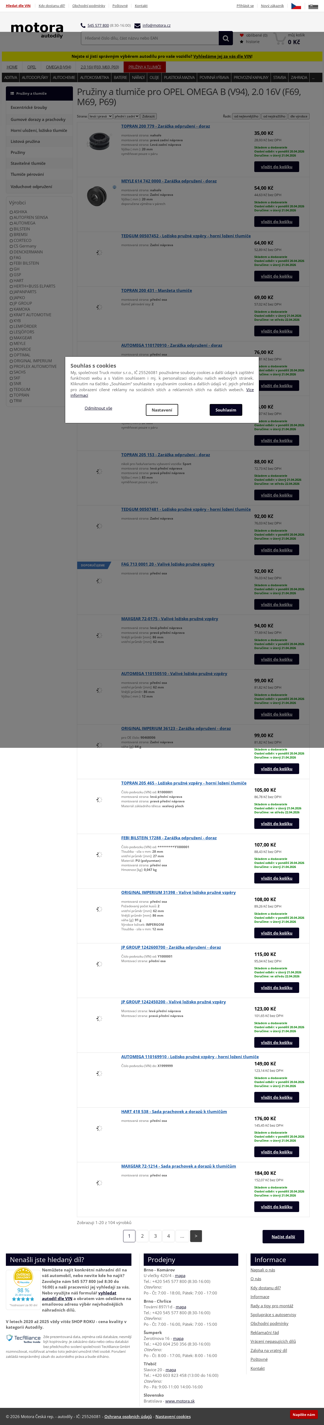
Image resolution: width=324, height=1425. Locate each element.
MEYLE (18, 343)
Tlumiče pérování (27, 174)
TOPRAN (19, 395)
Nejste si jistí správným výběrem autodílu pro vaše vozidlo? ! (162, 56)
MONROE (20, 349)
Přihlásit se (245, 6)
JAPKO (17, 297)
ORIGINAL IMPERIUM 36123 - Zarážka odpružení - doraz (176, 728)
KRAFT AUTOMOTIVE (30, 315)
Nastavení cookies (173, 1416)
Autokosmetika (94, 77)
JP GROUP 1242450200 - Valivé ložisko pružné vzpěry (173, 1001)
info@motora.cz (157, 25)
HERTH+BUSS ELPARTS (32, 286)
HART (17, 280)
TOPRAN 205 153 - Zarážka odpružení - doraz (165, 454)
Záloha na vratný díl (269, 1350)
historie (250, 41)
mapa (180, 1275)
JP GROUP (21, 303)
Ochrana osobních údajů (128, 1416)
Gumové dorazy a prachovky (38, 119)
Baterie (120, 77)
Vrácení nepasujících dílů (273, 1341)
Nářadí (138, 77)
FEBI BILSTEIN (24, 263)
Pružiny (18, 152)
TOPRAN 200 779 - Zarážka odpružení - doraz (165, 126)
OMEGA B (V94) (58, 67)
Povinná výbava (214, 77)
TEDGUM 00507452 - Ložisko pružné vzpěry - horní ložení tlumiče (186, 235)
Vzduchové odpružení (31, 186)
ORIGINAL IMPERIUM (31, 361)
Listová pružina (25, 141)
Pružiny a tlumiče (144, 67)
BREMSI (19, 234)
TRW (16, 400)
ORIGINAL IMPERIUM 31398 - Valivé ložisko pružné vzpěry (178, 892)
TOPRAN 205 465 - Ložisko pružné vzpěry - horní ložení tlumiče (184, 783)
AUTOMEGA (22, 223)
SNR (15, 383)
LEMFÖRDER (23, 326)
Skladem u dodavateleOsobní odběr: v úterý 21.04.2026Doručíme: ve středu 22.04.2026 (277, 316)
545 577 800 (98, 25)
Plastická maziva (179, 77)
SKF (15, 378)
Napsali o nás (263, 1269)
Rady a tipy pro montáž (272, 1305)
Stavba (279, 77)
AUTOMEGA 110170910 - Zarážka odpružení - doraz (171, 345)
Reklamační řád (265, 1332)
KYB (15, 320)
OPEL (31, 67)
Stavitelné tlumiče (28, 163)
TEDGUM (20, 389)
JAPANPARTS (23, 292)
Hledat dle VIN (18, 6)
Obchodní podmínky (88, 6)
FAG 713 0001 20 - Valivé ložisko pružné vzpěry (167, 564)
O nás (256, 1278)
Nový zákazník (272, 6)
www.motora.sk (180, 1401)
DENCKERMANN (26, 252)
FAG (15, 257)
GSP (15, 274)
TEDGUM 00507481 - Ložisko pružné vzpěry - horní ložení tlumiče (186, 509)
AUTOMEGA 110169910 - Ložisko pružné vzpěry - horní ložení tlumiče (190, 1056)
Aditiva (10, 77)
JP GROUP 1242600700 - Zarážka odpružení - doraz (171, 947)
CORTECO (21, 240)
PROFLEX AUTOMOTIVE (33, 366)
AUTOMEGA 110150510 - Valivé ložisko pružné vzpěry (174, 673)
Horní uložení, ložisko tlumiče (39, 130)
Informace (260, 1296)
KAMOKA (20, 309)
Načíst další (283, 1236)
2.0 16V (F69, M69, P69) (100, 67)
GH (14, 269)
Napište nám (304, 1414)
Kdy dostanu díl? (52, 6)
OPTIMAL (20, 355)
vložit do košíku (276, 166)
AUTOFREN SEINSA (29, 217)
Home (12, 67)
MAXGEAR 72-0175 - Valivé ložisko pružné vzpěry (169, 618)
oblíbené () (253, 35)
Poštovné (120, 6)
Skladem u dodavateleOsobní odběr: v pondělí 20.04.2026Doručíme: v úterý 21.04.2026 (279, 151)
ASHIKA (18, 212)
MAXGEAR (21, 338)
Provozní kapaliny (251, 77)
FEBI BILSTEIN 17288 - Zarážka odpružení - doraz (169, 837)
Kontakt (141, 6)
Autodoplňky (35, 77)
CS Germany (23, 246)
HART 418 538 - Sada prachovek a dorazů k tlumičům (174, 1111)
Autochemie (64, 77)
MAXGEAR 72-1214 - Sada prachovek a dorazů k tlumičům (178, 1166)
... (313, 77)
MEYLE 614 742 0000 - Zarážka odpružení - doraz (169, 181)
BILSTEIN (20, 229)
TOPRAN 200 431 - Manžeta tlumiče (156, 290)
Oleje (154, 77)
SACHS (18, 372)
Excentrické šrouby (29, 107)
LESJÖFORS (22, 332)
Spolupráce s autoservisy (273, 1314)
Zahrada (299, 77)
